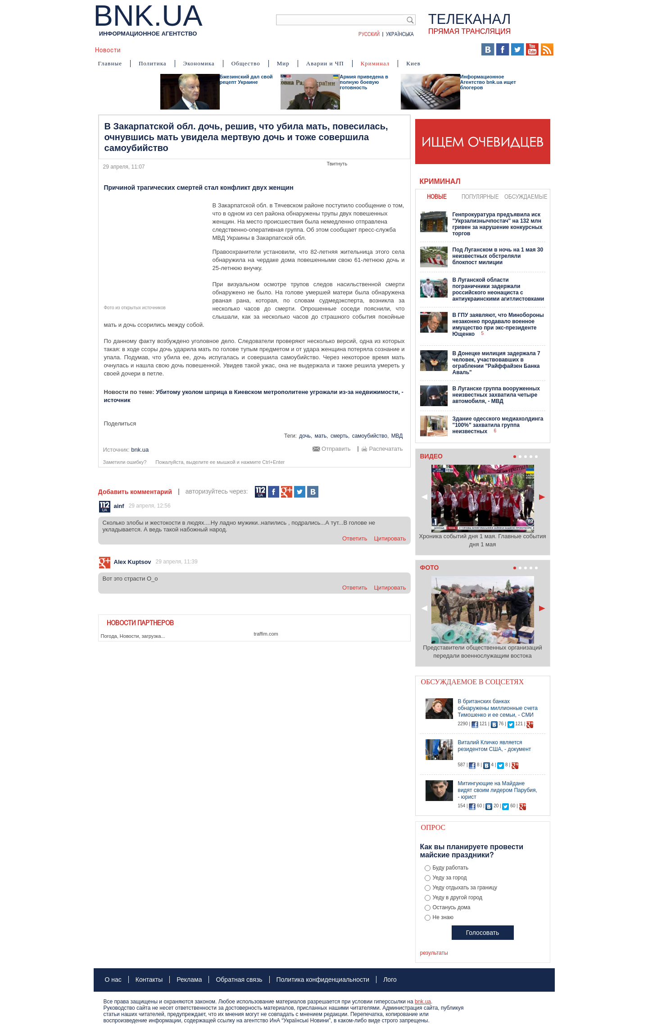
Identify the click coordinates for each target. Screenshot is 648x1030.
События (185, 49)
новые (437, 196)
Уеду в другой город (458, 897)
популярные (480, 196)
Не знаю (443, 917)
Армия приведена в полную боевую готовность (364, 82)
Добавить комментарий (135, 491)
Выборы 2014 (445, 49)
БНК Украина (392, 49)
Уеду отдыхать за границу (465, 887)
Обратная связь (239, 979)
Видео (269, 49)
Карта (353, 49)
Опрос (433, 827)
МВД (397, 436)
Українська (400, 33)
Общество (245, 63)
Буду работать (451, 868)
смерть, (340, 436)
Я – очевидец (229, 49)
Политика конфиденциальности (323, 979)
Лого (390, 979)
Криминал (375, 63)
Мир (283, 63)
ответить (354, 538)
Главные (110, 63)
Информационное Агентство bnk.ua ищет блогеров (488, 82)
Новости (108, 49)
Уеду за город (450, 877)
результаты (434, 953)
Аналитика (146, 49)
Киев (413, 63)
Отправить (336, 449)
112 (260, 492)
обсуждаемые (526, 196)
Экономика (199, 63)
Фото (295, 49)
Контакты (149, 979)
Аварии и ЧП (325, 63)
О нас (113, 979)
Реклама (189, 979)
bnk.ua (423, 1001)
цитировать (390, 538)
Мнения (323, 49)
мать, (321, 436)
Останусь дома (452, 907)
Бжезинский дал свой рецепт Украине (246, 79)
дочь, (305, 436)
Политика (153, 63)
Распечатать (386, 449)
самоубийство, (370, 436)
